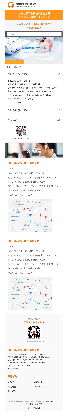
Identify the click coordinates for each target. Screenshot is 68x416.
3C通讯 (11, 387)
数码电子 (38, 387)
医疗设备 (12, 395)
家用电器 (12, 391)
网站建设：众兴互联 (34, 409)
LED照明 (38, 391)
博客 (29, 412)
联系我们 (15, 65)
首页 (9, 72)
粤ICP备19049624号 (51, 406)
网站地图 (36, 412)
